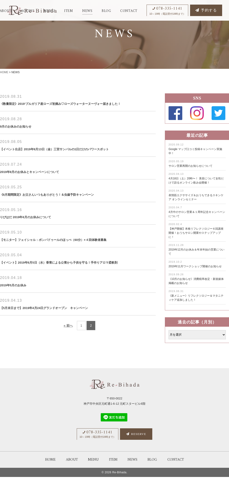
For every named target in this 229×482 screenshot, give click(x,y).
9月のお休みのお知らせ (22, 133)
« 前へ (68, 345)
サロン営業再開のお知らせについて (191, 165)
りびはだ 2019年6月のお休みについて (35, 227)
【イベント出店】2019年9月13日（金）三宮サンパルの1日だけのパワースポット (75, 157)
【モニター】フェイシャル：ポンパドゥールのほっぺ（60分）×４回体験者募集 (73, 250)
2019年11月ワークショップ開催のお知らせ (195, 266)
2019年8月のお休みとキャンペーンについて (41, 180)
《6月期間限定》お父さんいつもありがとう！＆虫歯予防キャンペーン (65, 203)
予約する (206, 10)
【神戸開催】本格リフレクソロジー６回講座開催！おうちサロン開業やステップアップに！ (196, 233)
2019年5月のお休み (18, 303)
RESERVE (136, 439)
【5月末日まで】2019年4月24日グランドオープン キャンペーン (60, 326)
